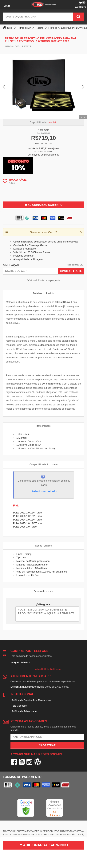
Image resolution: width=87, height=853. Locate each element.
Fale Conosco (19, 705)
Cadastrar (47, 745)
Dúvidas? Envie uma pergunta (43, 280)
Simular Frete (71, 270)
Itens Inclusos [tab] (43, 426)
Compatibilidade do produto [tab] (43, 464)
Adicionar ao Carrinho (43, 204)
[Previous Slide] (4, 86)
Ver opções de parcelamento (43, 154)
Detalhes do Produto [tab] (43, 293)
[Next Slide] (83, 86)
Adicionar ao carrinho (43, 845)
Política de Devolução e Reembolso (31, 700)
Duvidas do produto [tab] (43, 591)
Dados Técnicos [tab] (43, 545)
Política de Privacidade (24, 711)
